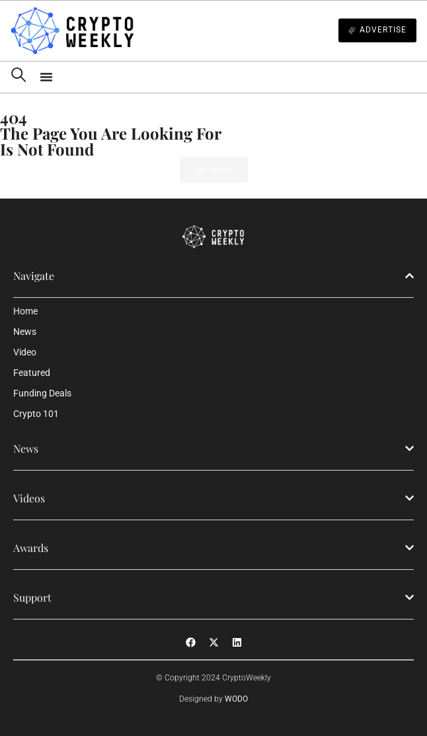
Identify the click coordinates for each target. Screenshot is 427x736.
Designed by (213, 699)
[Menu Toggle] (228, 76)
